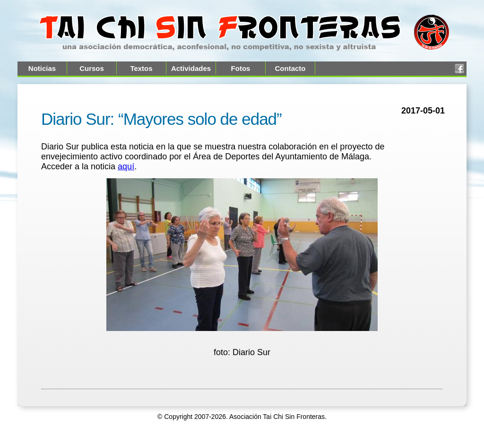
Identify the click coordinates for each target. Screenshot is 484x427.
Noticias (42, 68)
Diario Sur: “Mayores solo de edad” (161, 119)
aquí (126, 166)
